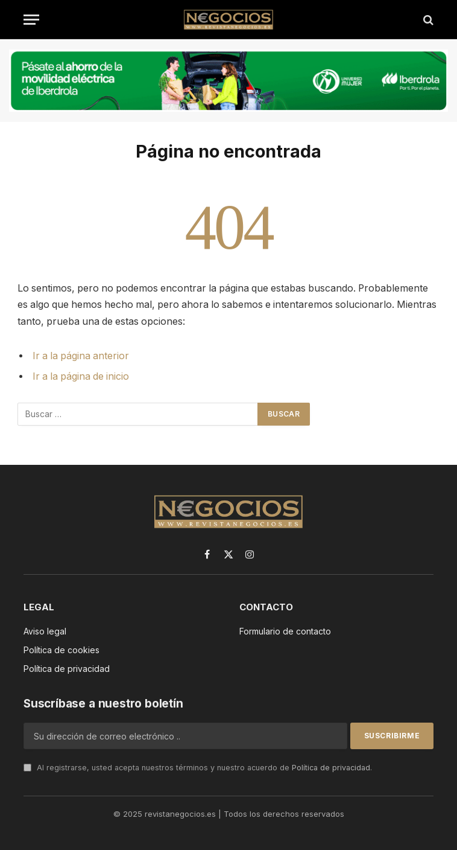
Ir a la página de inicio (81, 376)
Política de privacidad (331, 767)
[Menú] (31, 19)
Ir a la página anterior (81, 356)
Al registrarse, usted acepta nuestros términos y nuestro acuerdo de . (198, 767)
